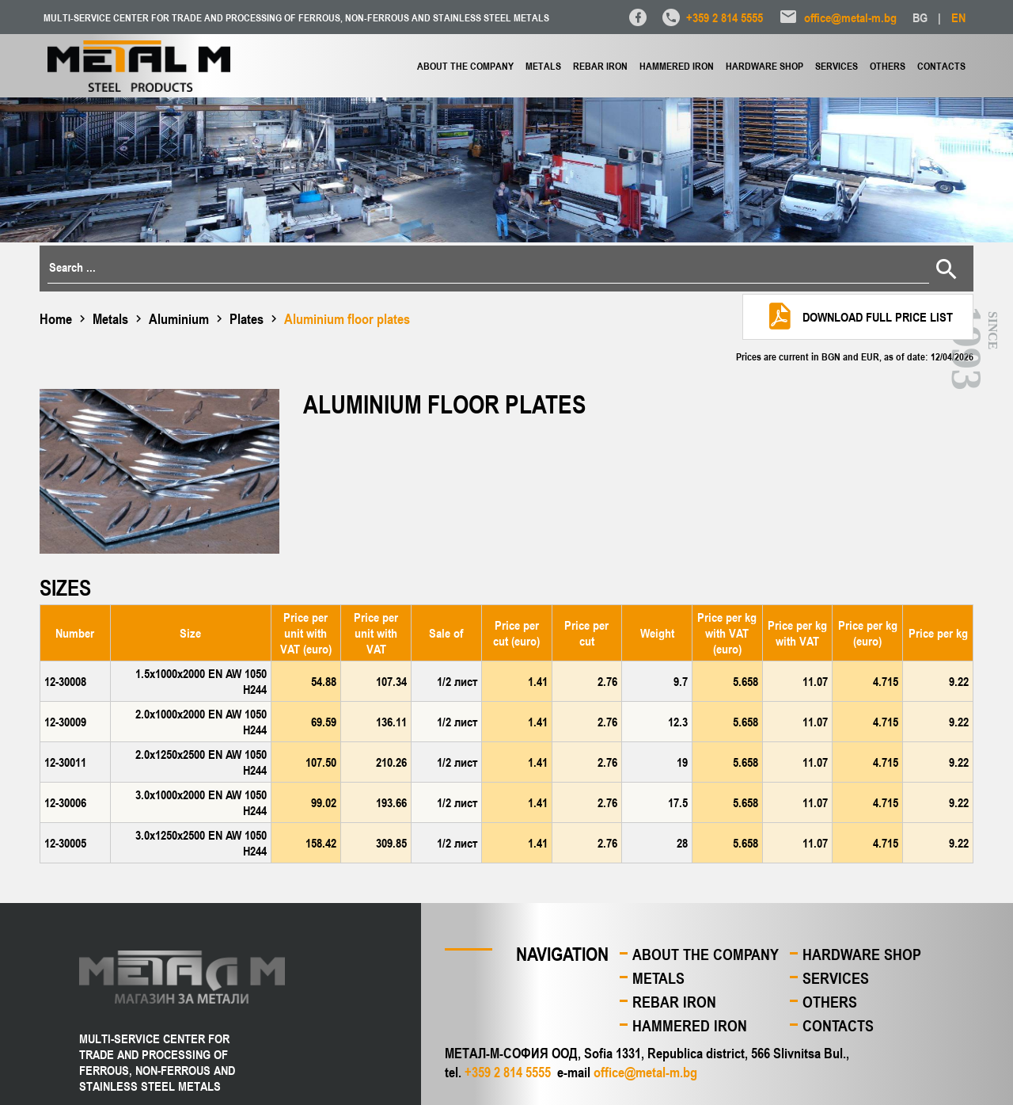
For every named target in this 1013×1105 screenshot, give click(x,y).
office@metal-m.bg (850, 17)
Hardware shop (764, 65)
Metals (543, 65)
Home (56, 318)
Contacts (941, 65)
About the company (465, 65)
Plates (247, 318)
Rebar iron (600, 65)
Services (836, 65)
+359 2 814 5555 (724, 17)
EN (958, 17)
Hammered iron (676, 65)
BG (920, 17)
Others (887, 65)
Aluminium (179, 318)
